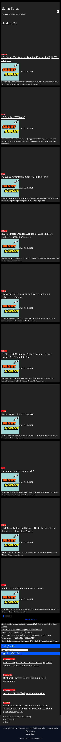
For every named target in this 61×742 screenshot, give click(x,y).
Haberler (4, 54)
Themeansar (30, 731)
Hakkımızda (10, 719)
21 (9, 616)
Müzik (3, 291)
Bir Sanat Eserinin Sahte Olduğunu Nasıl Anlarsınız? (21, 630)
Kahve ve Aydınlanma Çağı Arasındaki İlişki (24, 176)
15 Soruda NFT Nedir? (13, 117)
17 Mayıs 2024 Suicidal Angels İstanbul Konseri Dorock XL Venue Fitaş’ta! (26, 355)
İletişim (8, 722)
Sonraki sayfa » (31, 619)
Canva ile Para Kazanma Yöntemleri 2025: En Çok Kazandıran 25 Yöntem (30, 641)
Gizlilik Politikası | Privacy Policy (18, 716)
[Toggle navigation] (3, 4)
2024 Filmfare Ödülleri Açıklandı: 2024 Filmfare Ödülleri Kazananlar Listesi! (27, 235)
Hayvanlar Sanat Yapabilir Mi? (17, 470)
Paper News (51, 728)
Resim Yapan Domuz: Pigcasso (17, 413)
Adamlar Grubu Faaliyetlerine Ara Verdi (16, 632)
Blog (3, 114)
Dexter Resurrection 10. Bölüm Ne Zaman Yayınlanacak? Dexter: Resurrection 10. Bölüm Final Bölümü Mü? (28, 708)
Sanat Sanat (10, 8)
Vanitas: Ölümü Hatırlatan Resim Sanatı (22, 588)
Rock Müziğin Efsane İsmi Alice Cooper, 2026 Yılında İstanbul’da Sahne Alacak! (27, 664)
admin (12, 71)
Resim (3, 411)
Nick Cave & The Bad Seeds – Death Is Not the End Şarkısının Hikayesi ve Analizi (28, 529)
